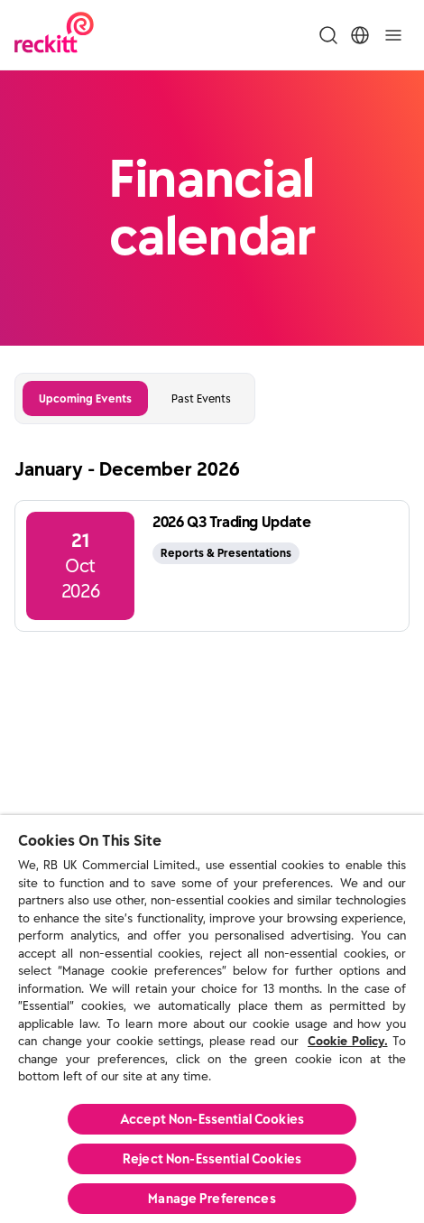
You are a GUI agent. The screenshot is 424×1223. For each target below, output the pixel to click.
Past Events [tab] (201, 398)
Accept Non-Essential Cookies (212, 1119)
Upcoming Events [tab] (85, 398)
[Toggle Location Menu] (360, 35)
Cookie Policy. (348, 1041)
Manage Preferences (212, 1199)
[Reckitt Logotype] (54, 35)
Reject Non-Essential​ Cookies (212, 1159)
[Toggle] (393, 35)
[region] (212, 1019)
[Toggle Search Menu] (328, 35)
